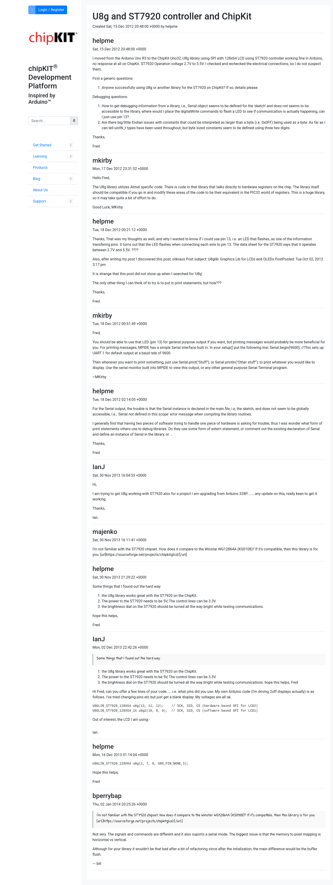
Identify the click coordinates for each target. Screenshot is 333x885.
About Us (40, 190)
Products (40, 167)
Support (39, 201)
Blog (36, 179)
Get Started (42, 145)
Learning (40, 156)
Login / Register (51, 10)
